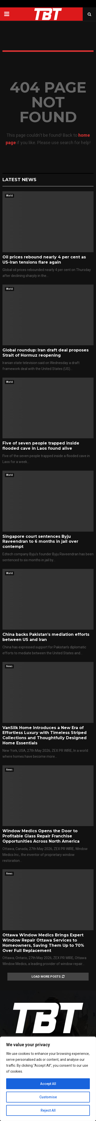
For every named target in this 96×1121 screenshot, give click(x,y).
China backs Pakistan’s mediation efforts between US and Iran (45, 637)
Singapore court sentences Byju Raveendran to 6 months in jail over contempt (40, 541)
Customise (48, 1097)
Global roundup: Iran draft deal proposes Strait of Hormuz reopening (45, 353)
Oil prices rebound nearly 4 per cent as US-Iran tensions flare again (44, 260)
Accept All (48, 1084)
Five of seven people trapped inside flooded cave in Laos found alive (40, 446)
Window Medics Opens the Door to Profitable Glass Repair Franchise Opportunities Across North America (41, 836)
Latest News (19, 179)
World (9, 195)
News (9, 666)
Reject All (48, 1110)
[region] (48, 1079)
